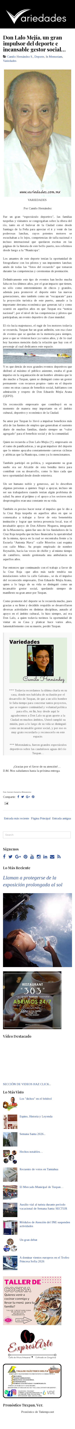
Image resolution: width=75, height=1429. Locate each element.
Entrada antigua (61, 818)
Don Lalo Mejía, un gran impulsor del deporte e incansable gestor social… (34, 43)
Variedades (9, 60)
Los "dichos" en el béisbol (36, 1098)
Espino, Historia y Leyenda (36, 1116)
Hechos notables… (31, 1151)
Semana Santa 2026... (32, 1134)
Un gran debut (28, 1239)
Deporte (39, 56)
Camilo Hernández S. (20, 56)
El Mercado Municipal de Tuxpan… (42, 1187)
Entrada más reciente (16, 818)
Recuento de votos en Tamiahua (39, 1169)
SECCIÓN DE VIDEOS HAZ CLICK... (27, 1084)
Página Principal (41, 818)
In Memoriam (54, 56)
